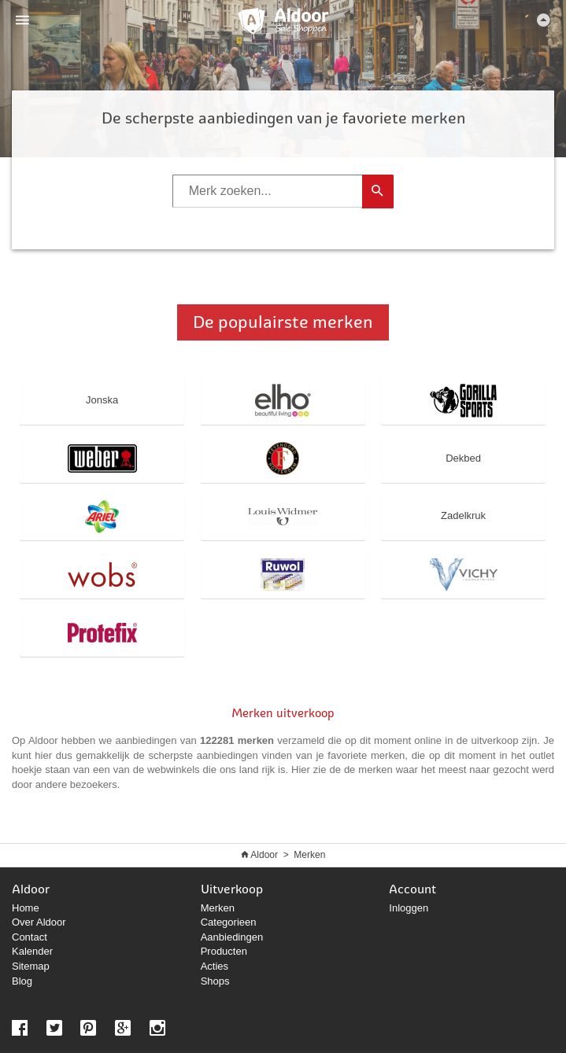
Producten (224, 951)
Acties (214, 966)
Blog (22, 981)
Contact (29, 937)
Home (25, 908)
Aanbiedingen (232, 937)
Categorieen (229, 922)
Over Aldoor (39, 922)
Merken (309, 854)
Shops (215, 981)
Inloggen (408, 908)
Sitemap (31, 966)
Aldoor (264, 854)
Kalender (32, 951)
